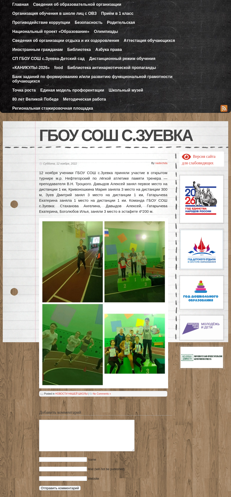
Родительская (121, 22)
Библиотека (79, 49)
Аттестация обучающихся (149, 40)
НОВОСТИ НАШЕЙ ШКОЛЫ (71, 393)
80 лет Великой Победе (35, 99)
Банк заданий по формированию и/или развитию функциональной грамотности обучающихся (92, 79)
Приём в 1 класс (117, 13)
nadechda (161, 163)
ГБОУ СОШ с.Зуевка (115, 135)
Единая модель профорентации (72, 90)
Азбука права (108, 49)
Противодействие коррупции (41, 22)
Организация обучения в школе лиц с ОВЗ (54, 13)
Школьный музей (126, 90)
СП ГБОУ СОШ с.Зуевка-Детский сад (48, 58)
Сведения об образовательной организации (77, 4)
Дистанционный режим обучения (122, 58)
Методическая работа (84, 99)
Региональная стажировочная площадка (52, 108)
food (58, 67)
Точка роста (24, 90)
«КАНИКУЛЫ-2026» (31, 67)
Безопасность (88, 22)
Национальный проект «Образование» (50, 31)
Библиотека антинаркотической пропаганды (111, 67)
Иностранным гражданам (37, 49)
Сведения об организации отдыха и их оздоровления (65, 40)
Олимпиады (106, 31)
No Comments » (102, 393)
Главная (20, 4)
